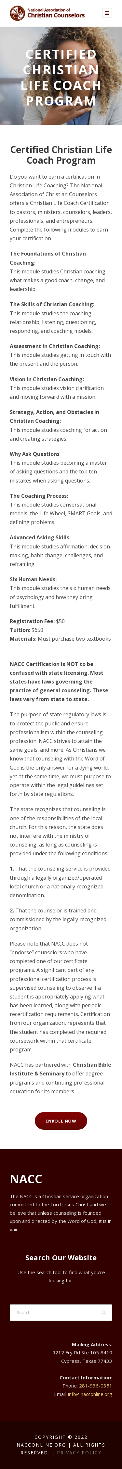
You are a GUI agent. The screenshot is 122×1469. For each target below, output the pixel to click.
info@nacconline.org (90, 1394)
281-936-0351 (95, 1385)
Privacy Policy (79, 1453)
